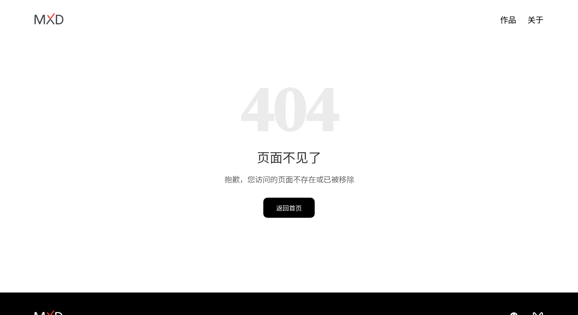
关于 (535, 19)
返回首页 (289, 208)
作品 (508, 19)
